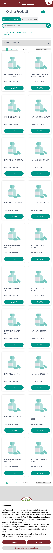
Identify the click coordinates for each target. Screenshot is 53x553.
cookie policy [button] (24, 522)
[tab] (29, 19)
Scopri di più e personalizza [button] (26, 548)
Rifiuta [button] (14, 542)
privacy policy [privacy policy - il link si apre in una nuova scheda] (41, 512)
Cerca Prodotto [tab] (11, 19)
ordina (14, 88)
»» (16, 49)
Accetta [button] (39, 542)
